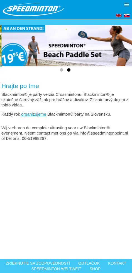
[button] (126, 4)
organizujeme (33, 114)
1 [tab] (62, 71)
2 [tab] (69, 71)
